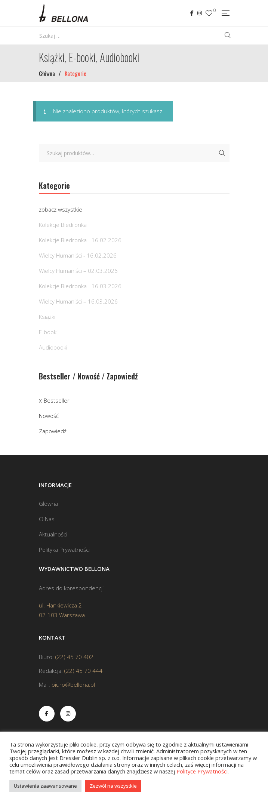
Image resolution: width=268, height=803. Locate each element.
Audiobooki (53, 347)
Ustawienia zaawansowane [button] (45, 785)
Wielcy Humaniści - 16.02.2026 (78, 255)
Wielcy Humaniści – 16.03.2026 (78, 301)
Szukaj (222, 153)
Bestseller (57, 400)
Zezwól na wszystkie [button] (113, 785)
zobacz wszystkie (60, 209)
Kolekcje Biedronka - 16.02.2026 (80, 240)
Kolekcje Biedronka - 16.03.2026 (80, 286)
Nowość (49, 415)
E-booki (48, 332)
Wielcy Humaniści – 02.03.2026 (78, 270)
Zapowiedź (53, 431)
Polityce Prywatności (202, 771)
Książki (47, 316)
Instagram (199, 13)
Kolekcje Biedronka (63, 224)
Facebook (192, 13)
